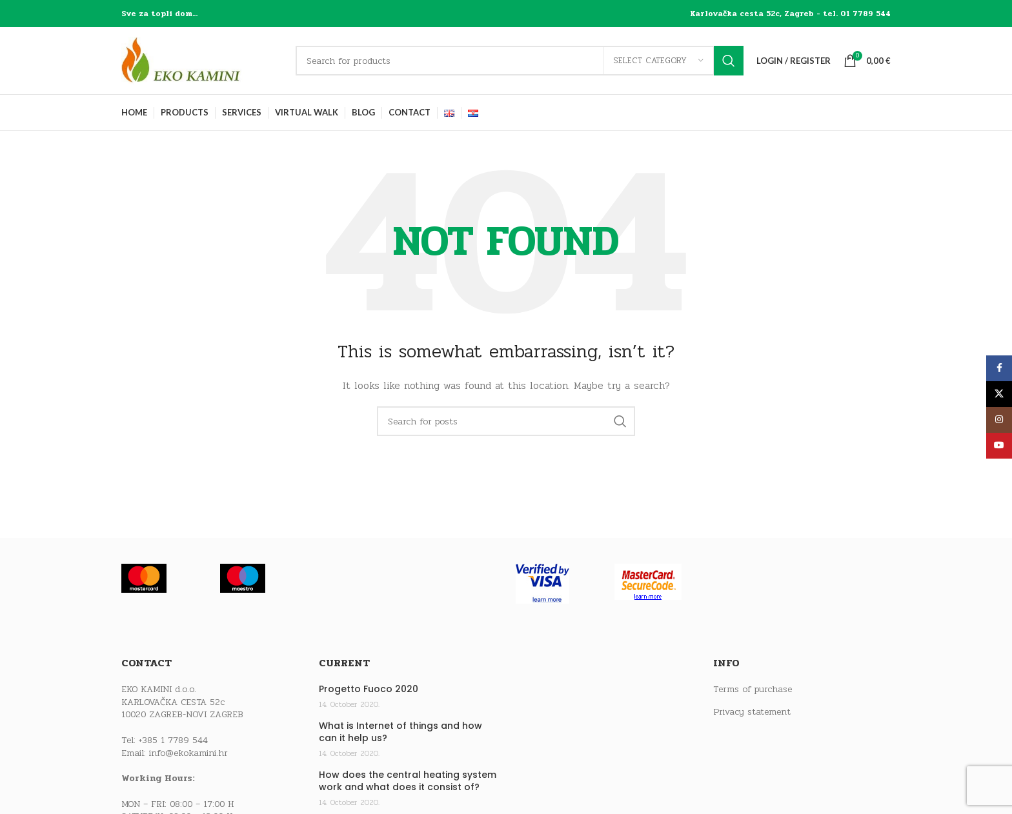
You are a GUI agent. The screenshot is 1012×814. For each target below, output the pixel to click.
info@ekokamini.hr (188, 753)
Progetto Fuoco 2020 (368, 689)
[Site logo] (202, 60)
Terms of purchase (752, 689)
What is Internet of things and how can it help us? (400, 732)
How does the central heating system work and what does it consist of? (407, 781)
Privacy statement (752, 712)
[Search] (520, 60)
